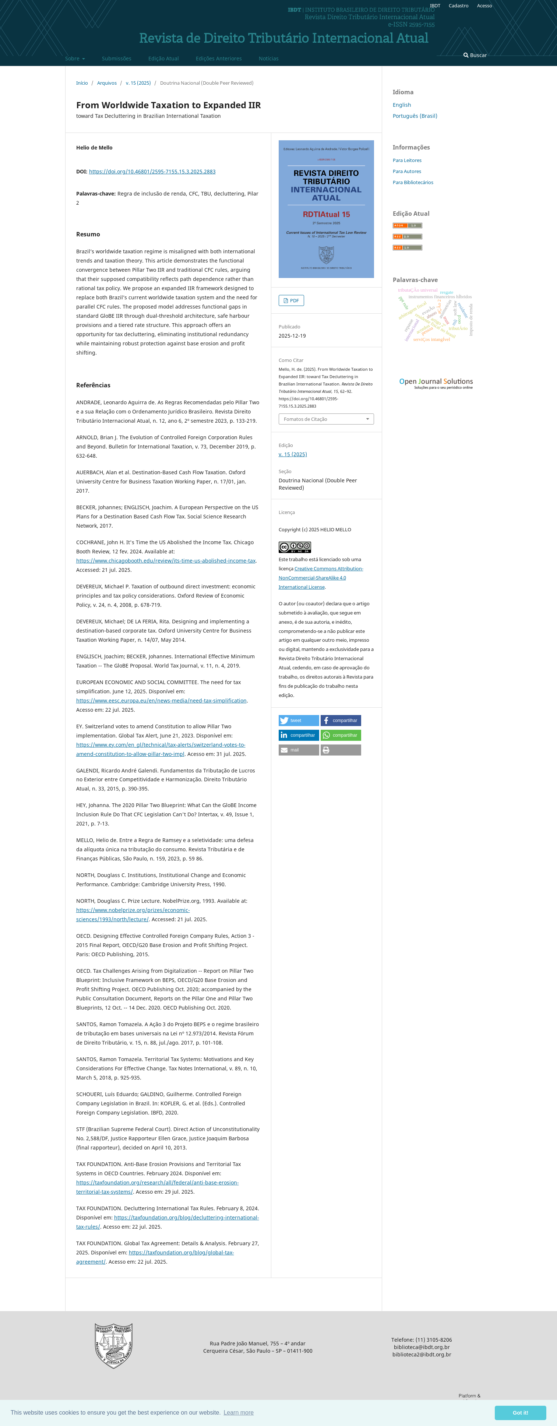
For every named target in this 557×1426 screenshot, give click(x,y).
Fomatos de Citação (305, 419)
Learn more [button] (238, 1412)
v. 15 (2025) (138, 83)
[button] (299, 720)
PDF (294, 300)
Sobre (73, 58)
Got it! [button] (520, 1413)
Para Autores (407, 171)
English (402, 104)
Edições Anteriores (219, 58)
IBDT (435, 5)
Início (82, 83)
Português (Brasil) (415, 115)
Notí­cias (269, 58)
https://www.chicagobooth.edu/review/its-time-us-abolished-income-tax (165, 560)
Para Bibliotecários (413, 182)
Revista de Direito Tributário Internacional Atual (283, 39)
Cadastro (459, 5)
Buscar (475, 55)
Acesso (484, 5)
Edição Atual (163, 58)
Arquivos (107, 83)
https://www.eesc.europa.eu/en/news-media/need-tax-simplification (161, 700)
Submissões (116, 58)
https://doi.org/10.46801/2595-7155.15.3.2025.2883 (152, 171)
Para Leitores (407, 160)
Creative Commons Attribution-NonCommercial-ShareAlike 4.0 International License (321, 577)
